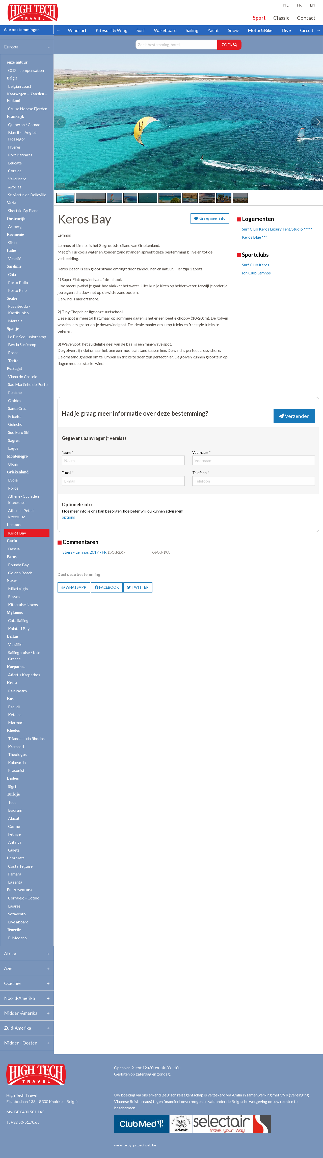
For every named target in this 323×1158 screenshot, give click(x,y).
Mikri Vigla (18, 588)
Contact (306, 18)
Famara (14, 873)
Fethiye (14, 834)
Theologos (17, 754)
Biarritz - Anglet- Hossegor (23, 135)
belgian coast (19, 86)
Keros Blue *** (254, 237)
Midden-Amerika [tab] (20, 1013)
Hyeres (14, 147)
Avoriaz (14, 186)
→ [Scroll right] (318, 30)
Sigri (12, 786)
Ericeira (14, 416)
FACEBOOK (107, 587)
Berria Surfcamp (22, 344)
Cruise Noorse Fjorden (27, 108)
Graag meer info (210, 218)
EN (312, 5)
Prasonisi (16, 770)
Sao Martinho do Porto (28, 384)
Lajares (14, 905)
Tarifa (13, 360)
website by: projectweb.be (135, 1145)
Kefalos (14, 714)
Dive (286, 30)
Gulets (13, 850)
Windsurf (77, 30)
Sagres (14, 440)
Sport (259, 18)
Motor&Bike (260, 30)
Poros (13, 488)
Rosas (13, 352)
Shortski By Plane (23, 210)
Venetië (14, 258)
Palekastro (17, 690)
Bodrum (15, 810)
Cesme (14, 826)
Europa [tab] (11, 46)
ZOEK (229, 44)
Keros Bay (17, 532)
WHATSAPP (74, 587)
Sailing (192, 30)
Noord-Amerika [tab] (19, 998)
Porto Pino (17, 290)
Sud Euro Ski (18, 432)
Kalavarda (17, 762)
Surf (141, 30)
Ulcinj (13, 464)
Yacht (213, 30)
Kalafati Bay (19, 628)
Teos (12, 802)
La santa (15, 882)
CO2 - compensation (26, 70)
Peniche (15, 392)
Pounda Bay (18, 564)
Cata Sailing (18, 620)
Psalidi (14, 706)
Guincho (15, 424)
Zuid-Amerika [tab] (17, 1028)
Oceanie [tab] (12, 983)
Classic (281, 18)
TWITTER (137, 587)
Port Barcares (20, 154)
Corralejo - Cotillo (23, 897)
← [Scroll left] (58, 30)
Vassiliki (15, 644)
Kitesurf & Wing (111, 30)
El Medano (17, 937)
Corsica (14, 170)
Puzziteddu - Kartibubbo (19, 309)
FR (299, 5)
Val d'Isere (17, 178)
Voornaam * (253, 457)
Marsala (15, 320)
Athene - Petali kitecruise (21, 513)
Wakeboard (165, 30)
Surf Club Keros (255, 264)
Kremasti (16, 746)
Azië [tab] (8, 968)
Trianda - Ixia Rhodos (26, 738)
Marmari (15, 722)
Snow (233, 30)
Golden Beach (20, 572)
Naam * (123, 457)
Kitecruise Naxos (23, 604)
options (68, 517)
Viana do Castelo (22, 376)
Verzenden (294, 416)
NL (285, 5)
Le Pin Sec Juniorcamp (27, 336)
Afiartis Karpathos (24, 674)
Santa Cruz (17, 408)
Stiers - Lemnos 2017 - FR (84, 552)
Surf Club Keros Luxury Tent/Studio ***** (277, 229)
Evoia (13, 479)
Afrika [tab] (10, 953)
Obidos (14, 400)
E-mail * (123, 478)
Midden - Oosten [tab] (20, 1043)
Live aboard (18, 921)
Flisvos (14, 596)
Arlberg (15, 226)
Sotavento (17, 913)
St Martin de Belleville (27, 194)
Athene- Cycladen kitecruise (23, 499)
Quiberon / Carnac (24, 124)
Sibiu (12, 242)
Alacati (14, 818)
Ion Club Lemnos (256, 272)
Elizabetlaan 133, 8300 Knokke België (41, 1101)
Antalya (14, 842)
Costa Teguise (20, 866)
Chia (12, 274)
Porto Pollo (18, 282)
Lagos (13, 448)
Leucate (15, 162)
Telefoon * (253, 478)
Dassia (14, 548)
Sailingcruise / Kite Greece (24, 655)
